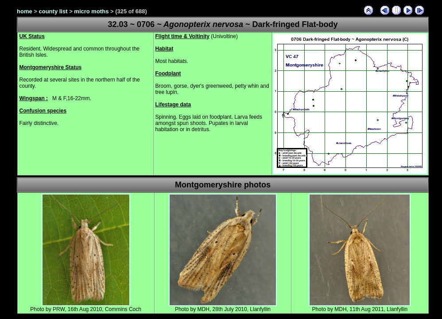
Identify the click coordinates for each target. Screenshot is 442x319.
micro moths (91, 11)
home (24, 11)
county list (53, 11)
